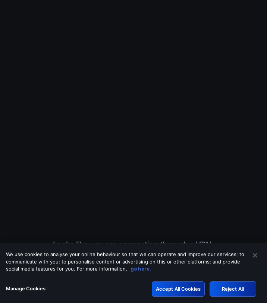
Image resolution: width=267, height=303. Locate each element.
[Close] (255, 258)
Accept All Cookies (178, 292)
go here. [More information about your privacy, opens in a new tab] (141, 272)
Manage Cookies (25, 291)
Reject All (233, 292)
